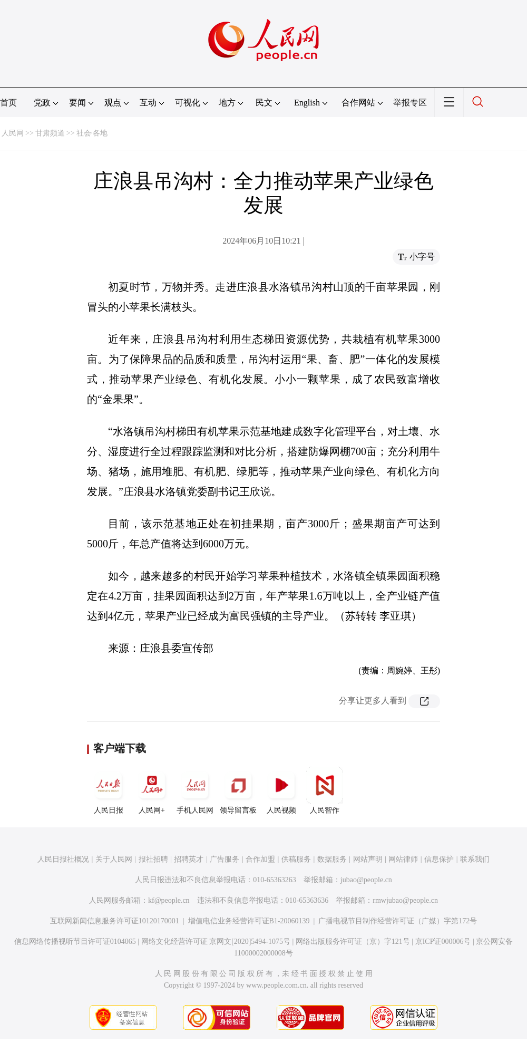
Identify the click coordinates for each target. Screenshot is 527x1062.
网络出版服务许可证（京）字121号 (353, 941)
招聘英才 (188, 859)
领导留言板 (238, 790)
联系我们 (475, 859)
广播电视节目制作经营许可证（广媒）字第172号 (397, 921)
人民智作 (324, 790)
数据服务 (332, 859)
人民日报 (108, 790)
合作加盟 (260, 859)
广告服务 (224, 859)
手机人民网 (195, 790)
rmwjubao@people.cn (405, 900)
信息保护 (439, 859)
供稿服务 (296, 859)
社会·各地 (92, 133)
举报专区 (410, 102)
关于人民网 (113, 859)
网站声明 (368, 859)
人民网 (13, 133)
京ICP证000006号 (443, 941)
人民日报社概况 (63, 859)
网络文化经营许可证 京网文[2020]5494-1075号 (216, 941)
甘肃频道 (50, 133)
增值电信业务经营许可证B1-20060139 (249, 921)
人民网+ (151, 790)
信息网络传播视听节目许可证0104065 (75, 941)
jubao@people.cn (366, 880)
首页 (8, 102)
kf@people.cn (169, 900)
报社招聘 (153, 859)
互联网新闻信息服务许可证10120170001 (114, 921)
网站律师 (403, 859)
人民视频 (281, 790)
